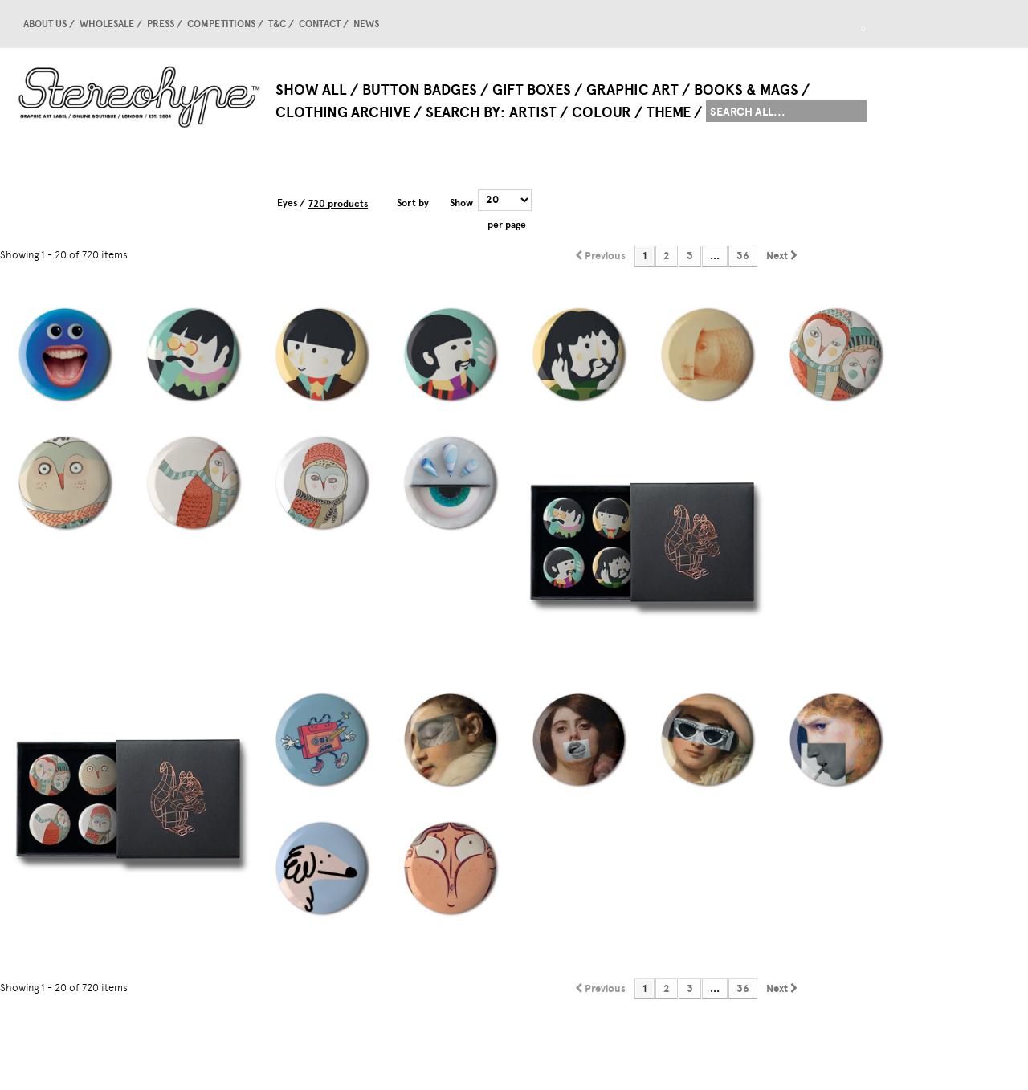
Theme (669, 112)
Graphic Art (632, 90)
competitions (221, 24)
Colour (601, 112)
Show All (311, 90)
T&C (277, 24)
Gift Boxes (531, 90)
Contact (320, 24)
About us (45, 24)
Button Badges (419, 90)
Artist (533, 112)
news (366, 24)
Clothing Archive (342, 112)
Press (160, 24)
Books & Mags (746, 90)
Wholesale (107, 24)
